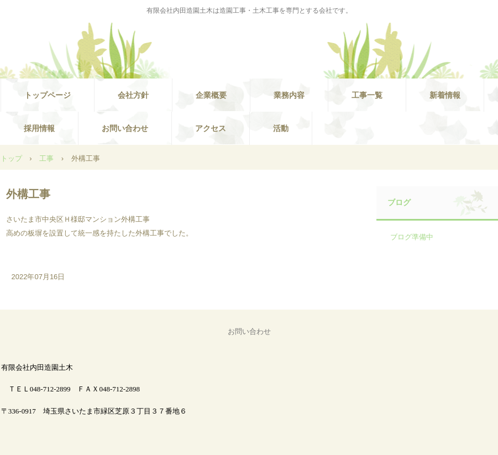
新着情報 (444, 95)
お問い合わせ (125, 128)
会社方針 (133, 95)
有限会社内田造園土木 (249, 47)
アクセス (210, 128)
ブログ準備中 (411, 237)
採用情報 (39, 128)
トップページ (47, 95)
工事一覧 (367, 95)
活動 (281, 128)
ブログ (399, 202)
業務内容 (289, 95)
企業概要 (211, 95)
